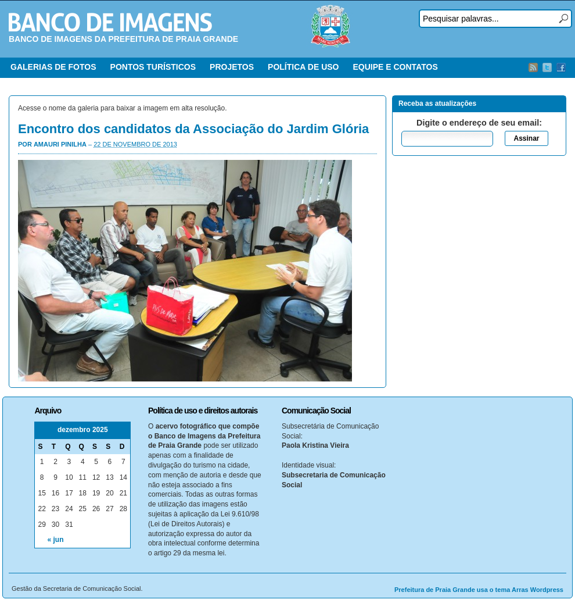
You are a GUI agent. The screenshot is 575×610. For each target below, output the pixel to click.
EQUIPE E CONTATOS (395, 67)
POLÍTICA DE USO (303, 67)
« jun (56, 540)
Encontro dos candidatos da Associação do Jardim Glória (193, 129)
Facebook (561, 67)
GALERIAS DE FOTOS (53, 67)
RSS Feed (533, 67)
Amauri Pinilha (60, 144)
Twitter (547, 67)
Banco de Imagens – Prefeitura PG (110, 22)
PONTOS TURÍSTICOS (153, 67)
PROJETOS (232, 67)
